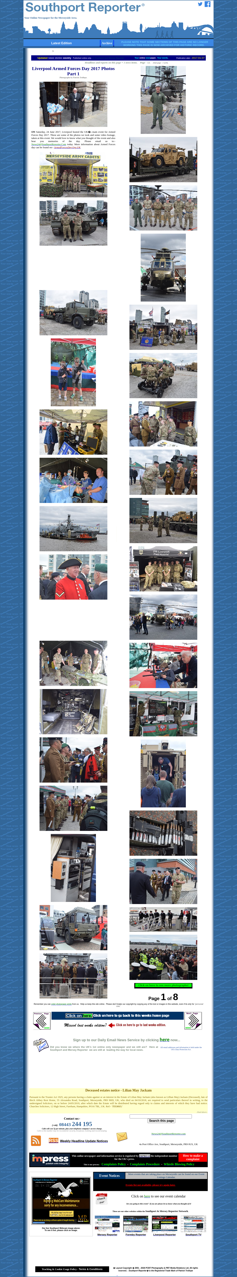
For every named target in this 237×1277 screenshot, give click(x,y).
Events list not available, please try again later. (150, 1184)
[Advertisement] (118, 1074)
